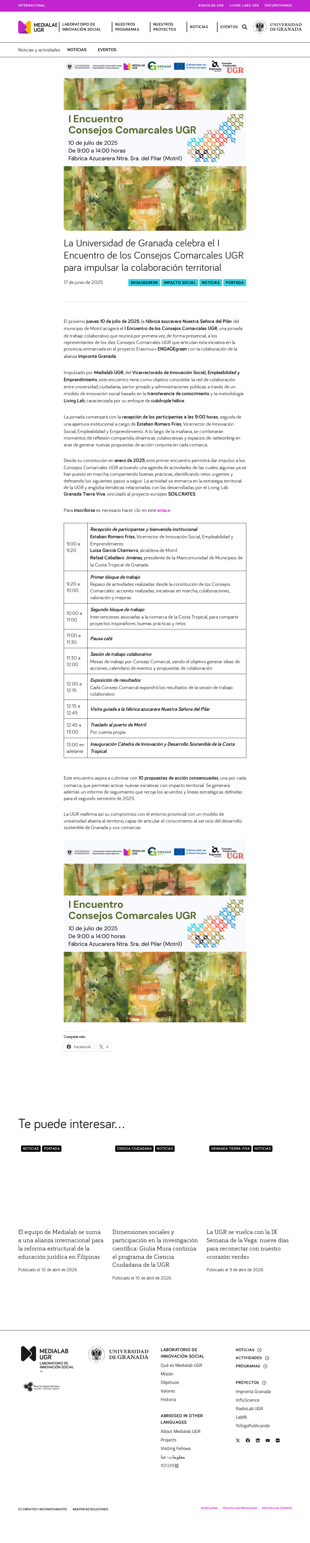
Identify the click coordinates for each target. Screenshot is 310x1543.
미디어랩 (170, 1465)
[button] (244, 27)
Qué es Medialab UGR (181, 1365)
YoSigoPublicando (253, 1425)
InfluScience (247, 1400)
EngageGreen (144, 282)
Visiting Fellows (176, 1448)
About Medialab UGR (181, 1431)
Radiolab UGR (211, 5)
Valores (168, 1391)
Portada (235, 282)
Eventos (107, 49)
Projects (168, 1440)
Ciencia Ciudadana (134, 1148)
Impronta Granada (253, 1391)
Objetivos (170, 1382)
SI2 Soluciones (96, 1509)
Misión (167, 1374)
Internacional (32, 5)
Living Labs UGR (244, 5)
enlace (163, 510)
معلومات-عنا (173, 1457)
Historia (168, 1399)
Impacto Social (180, 282)
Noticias (76, 49)
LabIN (241, 1417)
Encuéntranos (278, 5)
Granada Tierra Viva (230, 1148)
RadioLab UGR (249, 1408)
